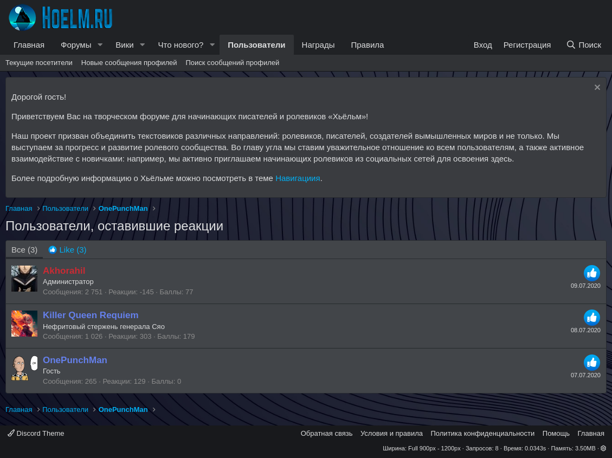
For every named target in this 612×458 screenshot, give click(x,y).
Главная (29, 44)
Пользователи (256, 44)
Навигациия (297, 178)
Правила (367, 44)
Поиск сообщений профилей (232, 63)
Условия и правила (391, 433)
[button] (99, 45)
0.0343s (535, 448)
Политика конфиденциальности (483, 433)
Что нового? (181, 44)
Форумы (76, 44)
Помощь (556, 433)
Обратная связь (327, 433)
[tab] (67, 250)
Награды (318, 44)
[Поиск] (584, 45)
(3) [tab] (24, 249)
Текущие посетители (39, 63)
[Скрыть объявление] (596, 88)
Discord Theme (36, 433)
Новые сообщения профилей (129, 63)
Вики (124, 44)
